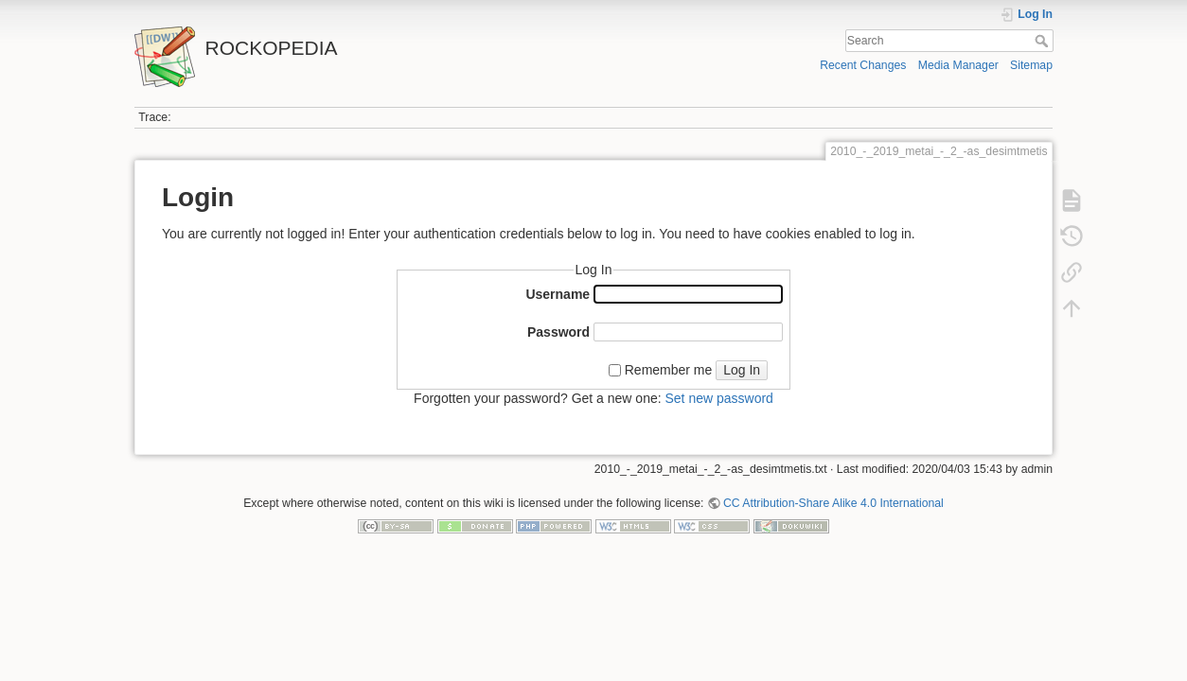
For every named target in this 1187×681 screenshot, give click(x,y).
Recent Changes (863, 65)
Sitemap (1031, 65)
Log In (741, 369)
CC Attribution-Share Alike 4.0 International (833, 503)
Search (1044, 40)
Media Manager (958, 65)
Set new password (718, 398)
